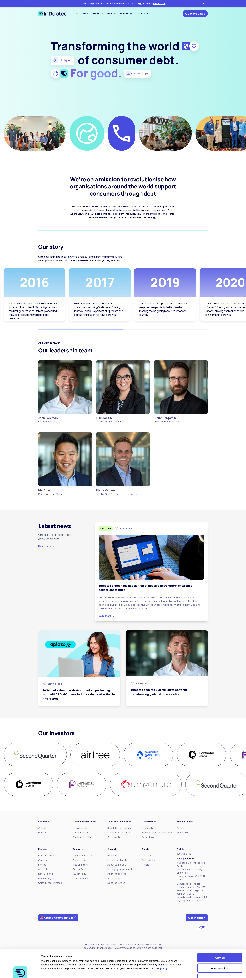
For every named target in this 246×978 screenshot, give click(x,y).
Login (201, 927)
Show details (164, 971)
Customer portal (82, 837)
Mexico (42, 864)
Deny (220, 960)
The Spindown (81, 864)
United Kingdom (47, 878)
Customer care (81, 832)
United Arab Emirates (50, 882)
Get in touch (196, 918)
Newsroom (183, 832)
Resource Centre (82, 855)
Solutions (82, 13)
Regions (111, 13)
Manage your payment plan (122, 869)
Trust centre (114, 837)
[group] (35, 754)
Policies (146, 864)
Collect (42, 828)
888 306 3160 (184, 853)
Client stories (80, 878)
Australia (43, 869)
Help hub (112, 855)
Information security (118, 832)
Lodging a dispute (117, 860)
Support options (116, 878)
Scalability (147, 828)
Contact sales (195, 13)
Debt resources (116, 882)
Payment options (116, 873)
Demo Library (80, 860)
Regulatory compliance (120, 828)
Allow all (220, 939)
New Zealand (45, 873)
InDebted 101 (80, 873)
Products (97, 13)
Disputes (147, 855)
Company (142, 13)
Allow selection (220, 949)
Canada (42, 860)
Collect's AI (148, 837)
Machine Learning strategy (157, 832)
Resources (126, 13)
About (180, 828)
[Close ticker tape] (203, 3)
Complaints (148, 860)
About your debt (116, 864)
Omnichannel (80, 828)
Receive (42, 832)
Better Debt (79, 869)
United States (46, 855)
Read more (159, 3)
